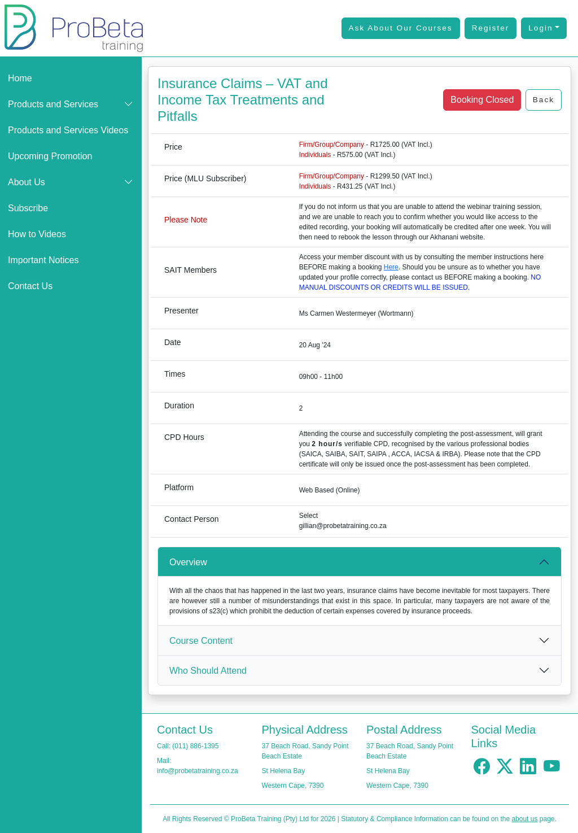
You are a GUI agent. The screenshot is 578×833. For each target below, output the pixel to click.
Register (491, 28)
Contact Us (30, 286)
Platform (179, 487)
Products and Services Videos (68, 130)
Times (175, 373)
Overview (188, 562)
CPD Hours (184, 437)
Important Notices (43, 260)
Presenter (181, 310)
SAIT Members (190, 269)
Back (543, 99)
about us (524, 819)
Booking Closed (482, 99)
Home (20, 78)
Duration (179, 405)
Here (391, 267)
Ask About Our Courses (401, 28)
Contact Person (191, 519)
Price (173, 146)
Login (540, 28)
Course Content (201, 641)
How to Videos (37, 234)
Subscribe (28, 208)
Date (172, 342)
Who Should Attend (208, 670)
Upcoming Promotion (50, 156)
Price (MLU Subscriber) (205, 178)
